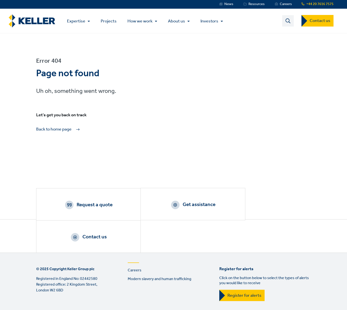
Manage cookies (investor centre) (160, 284)
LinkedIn (41, 304)
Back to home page (54, 130)
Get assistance (179, 205)
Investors (211, 21)
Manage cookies (110, 284)
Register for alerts (244, 265)
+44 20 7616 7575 (320, 4)
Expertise (78, 21)
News (228, 4)
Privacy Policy (77, 284)
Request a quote (88, 205)
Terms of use (47, 284)
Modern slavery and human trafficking (159, 248)
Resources (256, 4)
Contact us (320, 21)
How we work (141, 21)
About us (178, 21)
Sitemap (204, 284)
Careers (286, 4)
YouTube (55, 304)
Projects (110, 21)
